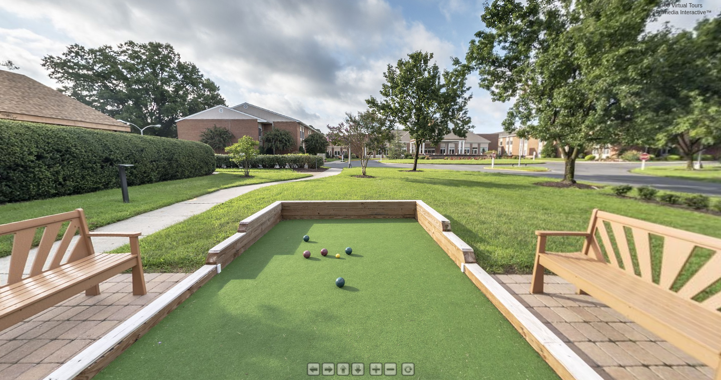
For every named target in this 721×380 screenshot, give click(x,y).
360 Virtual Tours (681, 5)
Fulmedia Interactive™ (684, 12)
